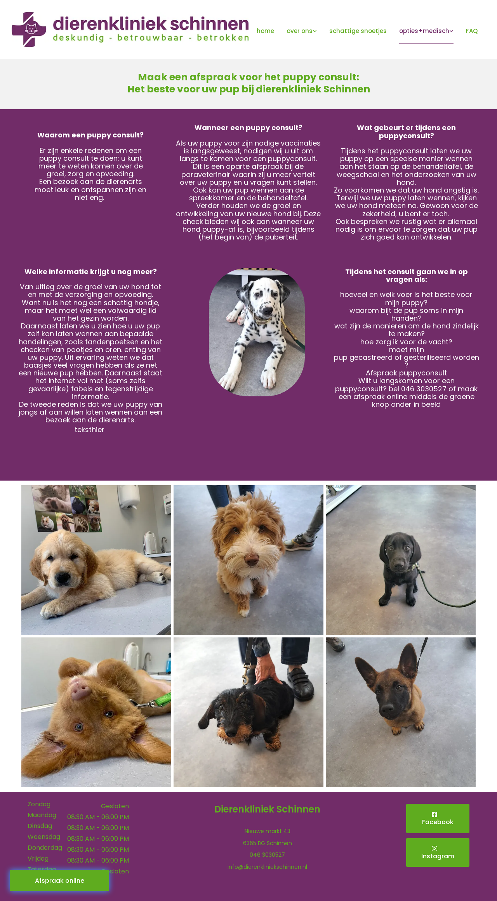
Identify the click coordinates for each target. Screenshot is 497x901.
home (265, 31)
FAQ (472, 31)
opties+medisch (424, 31)
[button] (59, 880)
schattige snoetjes (358, 31)
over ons (300, 31)
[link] (301, 31)
